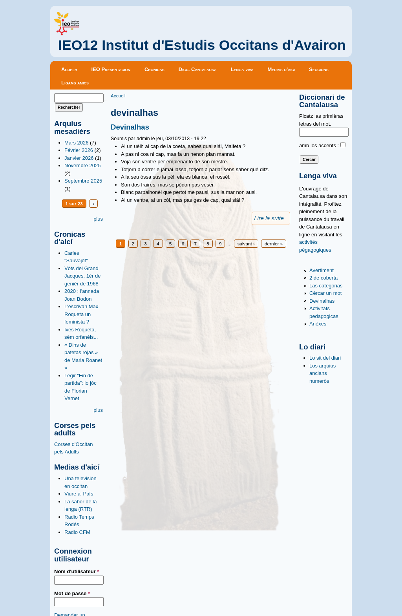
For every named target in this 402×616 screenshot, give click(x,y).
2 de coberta (323, 278)
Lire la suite (269, 218)
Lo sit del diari (325, 358)
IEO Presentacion (110, 69)
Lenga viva (242, 69)
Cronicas (154, 69)
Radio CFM (77, 532)
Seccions (319, 69)
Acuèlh (69, 69)
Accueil (118, 95)
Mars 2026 (76, 143)
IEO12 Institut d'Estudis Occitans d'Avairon (202, 45)
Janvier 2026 (78, 158)
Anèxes (317, 324)
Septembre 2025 (83, 181)
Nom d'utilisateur (76, 571)
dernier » (274, 243)
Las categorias (326, 286)
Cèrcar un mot (325, 293)
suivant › (246, 243)
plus (98, 219)
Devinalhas (130, 127)
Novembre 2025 (82, 165)
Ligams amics (75, 83)
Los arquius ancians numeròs (322, 373)
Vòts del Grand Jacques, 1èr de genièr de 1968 (82, 276)
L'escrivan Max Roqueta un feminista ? (81, 314)
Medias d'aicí (281, 69)
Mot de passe (72, 593)
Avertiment (321, 270)
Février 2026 (78, 150)
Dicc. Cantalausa (198, 69)
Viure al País (78, 494)
